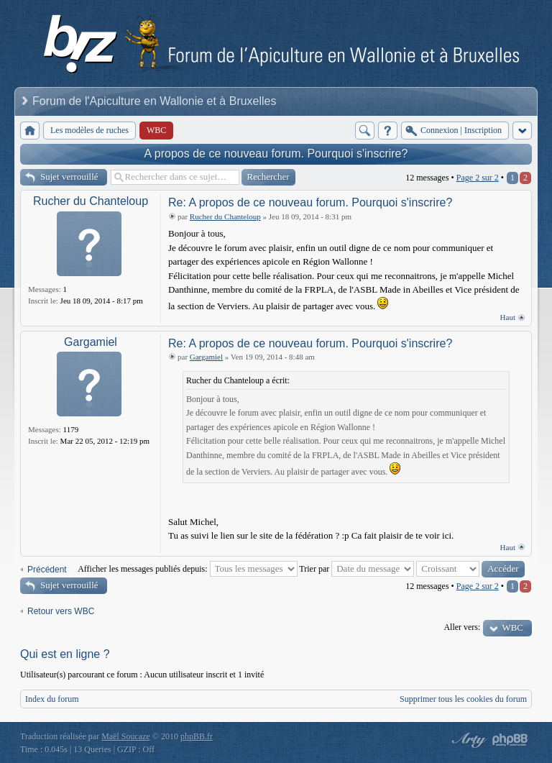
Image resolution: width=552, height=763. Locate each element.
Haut (507, 317)
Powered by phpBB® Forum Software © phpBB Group (510, 740)
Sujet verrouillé (69, 176)
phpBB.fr (196, 736)
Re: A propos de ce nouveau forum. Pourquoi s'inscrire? (310, 202)
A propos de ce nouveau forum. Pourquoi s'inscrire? (276, 153)
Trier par (356, 569)
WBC (512, 627)
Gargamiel (90, 342)
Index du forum (52, 699)
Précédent (47, 569)
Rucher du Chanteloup (90, 201)
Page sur (477, 178)
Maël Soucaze (125, 736)
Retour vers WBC (60, 611)
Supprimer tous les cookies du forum (463, 699)
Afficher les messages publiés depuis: (187, 569)
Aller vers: (461, 627)
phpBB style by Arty (467, 740)
